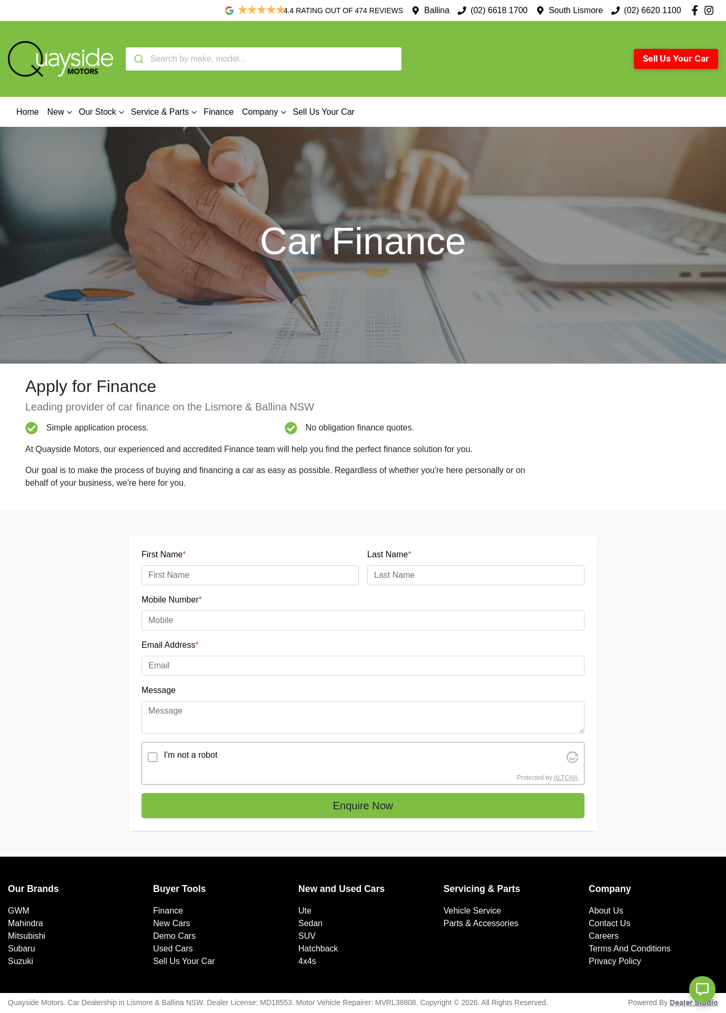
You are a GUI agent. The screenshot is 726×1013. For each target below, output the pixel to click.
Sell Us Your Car (676, 59)
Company (265, 112)
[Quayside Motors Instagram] (711, 10)
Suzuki (20, 961)
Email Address (170, 644)
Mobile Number (172, 599)
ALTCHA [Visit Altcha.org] (565, 777)
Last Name (389, 554)
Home (27, 111)
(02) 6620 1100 (652, 10)
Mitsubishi (26, 935)
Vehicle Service (472, 910)
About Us (606, 910)
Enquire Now (363, 805)
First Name (164, 554)
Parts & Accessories (480, 923)
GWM (18, 910)
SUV (307, 935)
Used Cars (173, 948)
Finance (219, 111)
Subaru (21, 948)
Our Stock (103, 112)
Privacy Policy (615, 961)
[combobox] (263, 59)
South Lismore (576, 10)
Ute (304, 910)
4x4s (307, 961)
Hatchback (318, 948)
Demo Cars (174, 935)
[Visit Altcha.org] (572, 757)
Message (159, 690)
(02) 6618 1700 (499, 10)
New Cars (171, 923)
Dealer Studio (694, 1003)
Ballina (436, 10)
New (61, 112)
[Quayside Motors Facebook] (697, 10)
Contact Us (609, 923)
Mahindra (25, 923)
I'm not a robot (191, 754)
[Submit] (138, 59)
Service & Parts (165, 112)
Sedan (310, 923)
